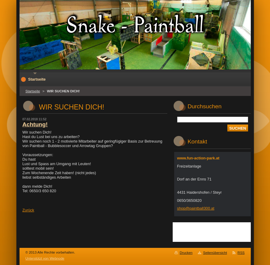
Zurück (28, 210)
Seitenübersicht (215, 252)
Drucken (186, 252)
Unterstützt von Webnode (45, 258)
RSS (241, 252)
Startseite (33, 91)
